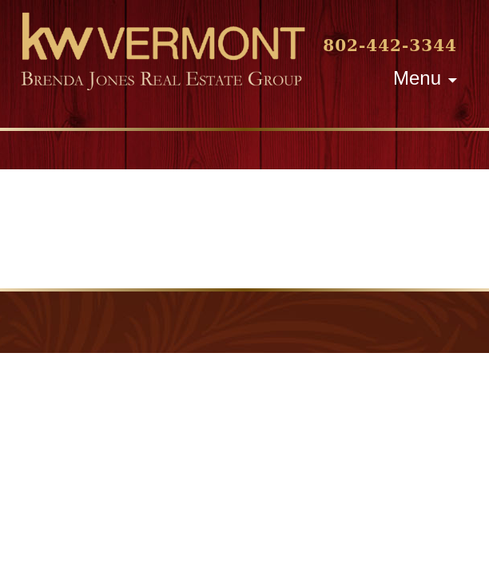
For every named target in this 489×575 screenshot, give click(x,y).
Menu (417, 78)
